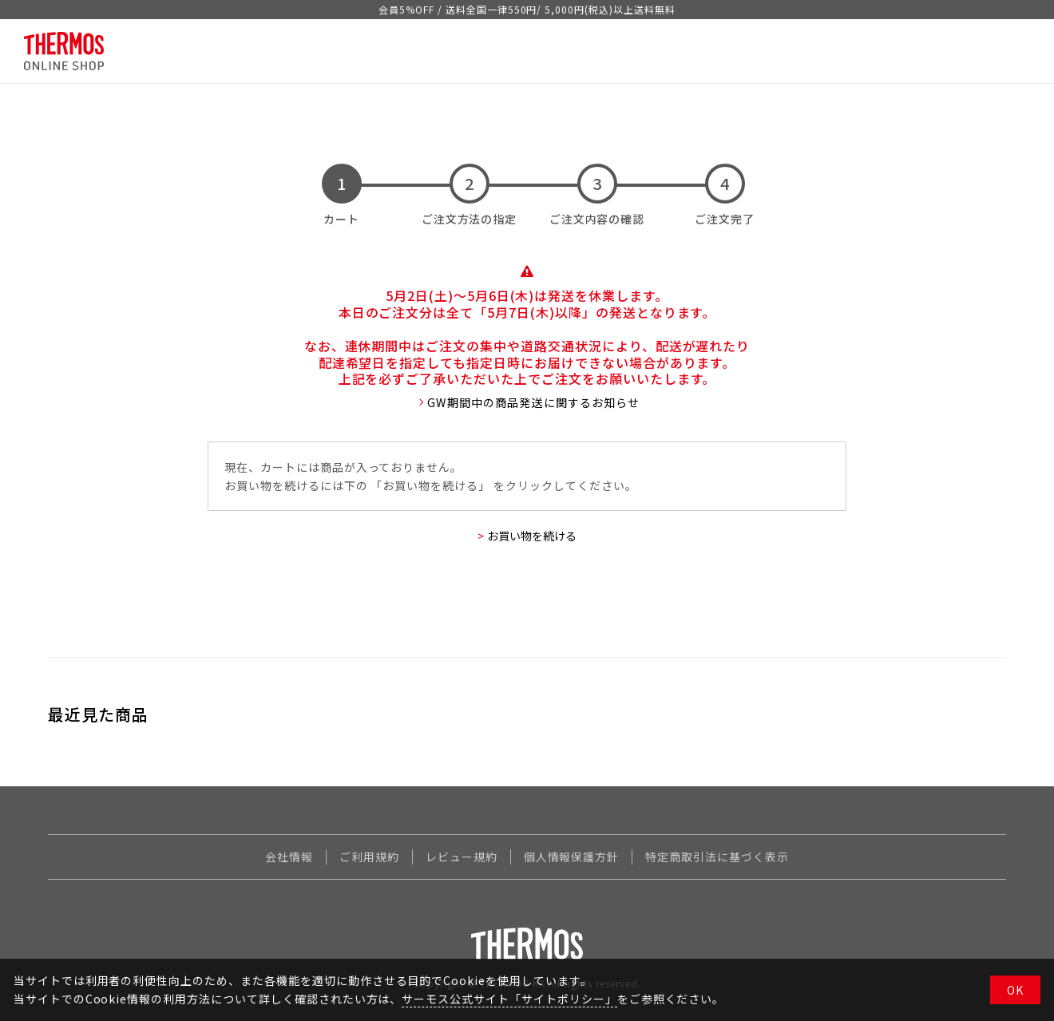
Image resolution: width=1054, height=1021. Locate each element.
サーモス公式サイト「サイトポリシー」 (509, 999)
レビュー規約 (461, 857)
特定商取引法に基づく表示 (717, 857)
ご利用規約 (369, 857)
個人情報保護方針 (572, 857)
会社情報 (289, 857)
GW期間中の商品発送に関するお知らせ (533, 402)
